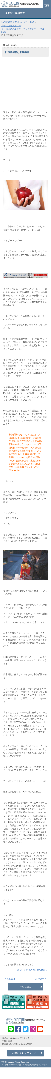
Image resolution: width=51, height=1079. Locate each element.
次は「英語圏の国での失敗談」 (32, 970)
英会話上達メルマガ (11, 25)
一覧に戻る (25, 987)
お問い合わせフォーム (24, 1053)
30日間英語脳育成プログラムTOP (17, 22)
